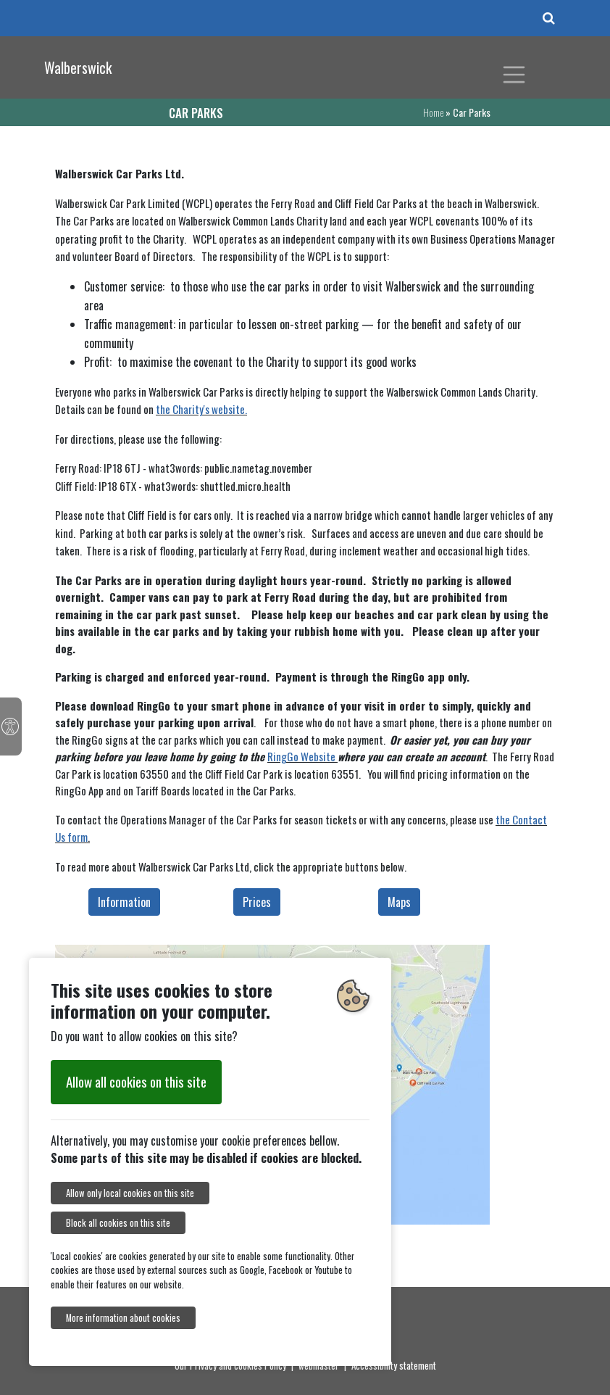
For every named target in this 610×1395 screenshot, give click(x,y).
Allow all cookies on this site (136, 1081)
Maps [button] (399, 902)
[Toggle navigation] (514, 74)
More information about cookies (123, 1318)
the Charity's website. (201, 409)
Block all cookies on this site (118, 1223)
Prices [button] (257, 902)
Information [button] (124, 902)
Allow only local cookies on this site (130, 1193)
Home (433, 112)
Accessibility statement (393, 1365)
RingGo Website (301, 756)
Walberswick (78, 67)
